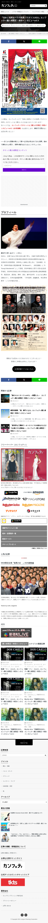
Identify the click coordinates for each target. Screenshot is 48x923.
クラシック (6, 666)
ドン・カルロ (15, 666)
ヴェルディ (6, 664)
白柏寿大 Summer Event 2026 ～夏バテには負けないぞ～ (26, 813)
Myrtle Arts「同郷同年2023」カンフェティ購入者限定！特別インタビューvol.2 (36, 732)
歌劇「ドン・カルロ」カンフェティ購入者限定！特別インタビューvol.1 (12, 701)
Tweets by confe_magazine (9, 605)
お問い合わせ (7, 905)
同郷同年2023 (41, 694)
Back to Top (24, 743)
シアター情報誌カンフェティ (20, 11)
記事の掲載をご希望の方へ (9, 853)
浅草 (27, 25)
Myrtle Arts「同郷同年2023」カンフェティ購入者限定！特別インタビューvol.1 (12, 732)
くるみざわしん (31, 694)
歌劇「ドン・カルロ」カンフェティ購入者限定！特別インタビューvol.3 (36, 671)
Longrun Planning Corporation (29, 919)
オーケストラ (14, 664)
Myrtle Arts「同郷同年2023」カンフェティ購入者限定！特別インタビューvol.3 (36, 701)
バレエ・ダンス (7, 771)
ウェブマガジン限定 (38, 11)
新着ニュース (5, 11)
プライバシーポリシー (9, 900)
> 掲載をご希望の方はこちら (39, 548)
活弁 (23, 25)
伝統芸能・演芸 (7, 786)
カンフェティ (17, 25)
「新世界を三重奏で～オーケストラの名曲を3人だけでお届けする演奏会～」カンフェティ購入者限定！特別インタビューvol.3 (28, 428)
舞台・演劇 (28, 696)
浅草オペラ (32, 25)
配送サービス (7, 539)
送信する (24, 170)
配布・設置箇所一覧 (9, 533)
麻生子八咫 (40, 25)
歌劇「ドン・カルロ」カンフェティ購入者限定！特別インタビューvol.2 (12, 671)
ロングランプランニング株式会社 (13, 895)
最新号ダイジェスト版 (10, 528)
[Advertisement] (24, 189)
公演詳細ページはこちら (24, 369)
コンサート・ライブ (9, 781)
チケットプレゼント (9, 544)
